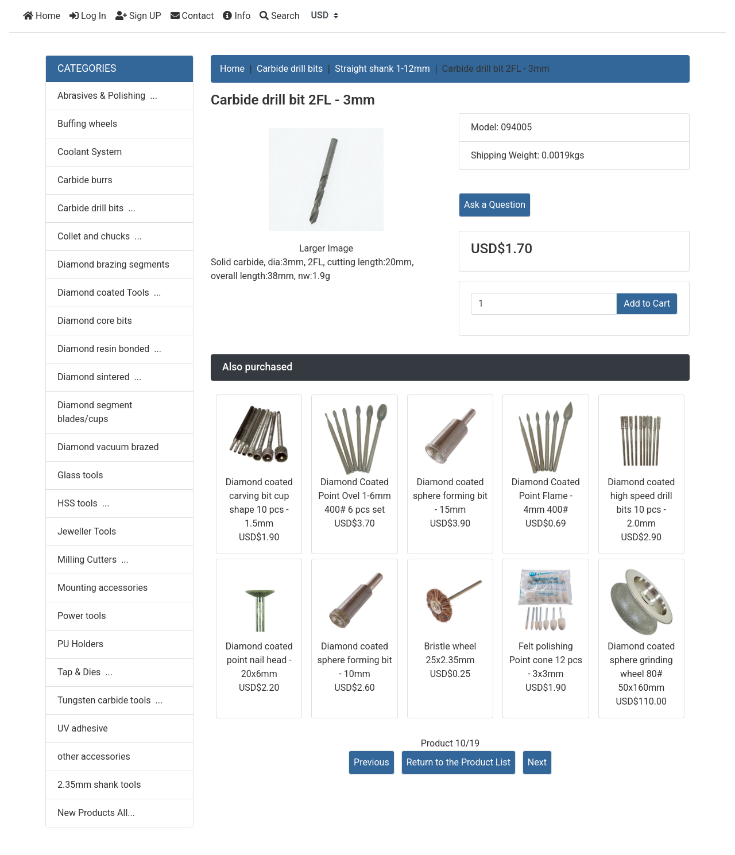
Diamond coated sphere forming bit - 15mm (450, 496)
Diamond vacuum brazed (108, 447)
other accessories (93, 756)
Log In (87, 15)
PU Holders (80, 644)
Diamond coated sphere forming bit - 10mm (354, 660)
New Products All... (96, 812)
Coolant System (89, 151)
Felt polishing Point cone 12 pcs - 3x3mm (545, 660)
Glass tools (80, 475)
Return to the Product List (458, 762)
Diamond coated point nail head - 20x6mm (259, 660)
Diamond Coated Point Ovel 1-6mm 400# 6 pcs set (354, 496)
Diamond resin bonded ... (109, 348)
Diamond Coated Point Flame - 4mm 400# (546, 496)
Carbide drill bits (290, 68)
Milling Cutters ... (93, 559)
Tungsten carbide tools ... (110, 700)
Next (537, 762)
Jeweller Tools (86, 531)
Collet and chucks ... (99, 236)
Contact (192, 15)
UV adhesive (82, 728)
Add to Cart (647, 303)
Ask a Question (494, 204)
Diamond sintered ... (99, 377)
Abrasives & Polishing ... (107, 95)
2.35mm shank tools (99, 784)
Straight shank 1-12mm (382, 68)
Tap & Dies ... (85, 672)
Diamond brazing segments (113, 264)
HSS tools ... (83, 503)
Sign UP (138, 15)
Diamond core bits (94, 320)
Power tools (81, 615)
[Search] (279, 16)
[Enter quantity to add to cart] (544, 304)
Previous (371, 762)
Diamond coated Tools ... (109, 292)
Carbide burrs (85, 180)
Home (41, 15)
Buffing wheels (87, 123)
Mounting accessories (102, 587)
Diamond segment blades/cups (94, 412)
